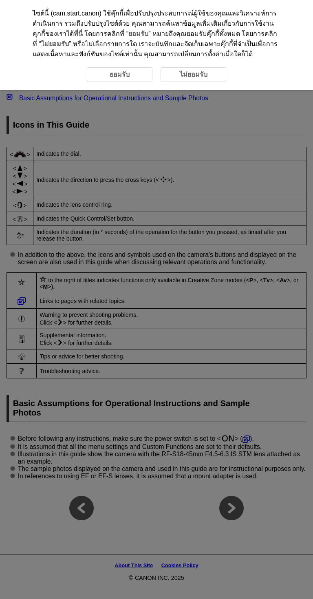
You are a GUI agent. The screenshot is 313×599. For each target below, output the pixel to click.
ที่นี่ (78, 33)
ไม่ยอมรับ (55, 43)
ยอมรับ (138, 33)
